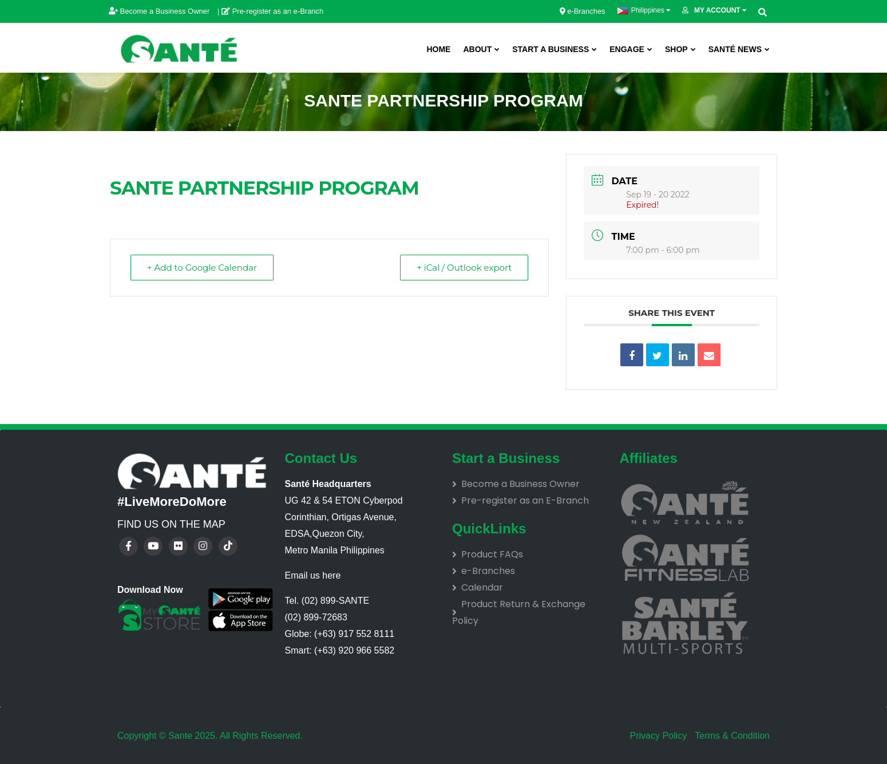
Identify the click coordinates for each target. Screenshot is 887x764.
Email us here (313, 575)
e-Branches (582, 11)
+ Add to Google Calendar (202, 267)
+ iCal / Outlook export (464, 267)
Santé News (735, 49)
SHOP (676, 49)
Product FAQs (492, 554)
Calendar (482, 587)
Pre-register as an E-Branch (525, 500)
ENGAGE (626, 49)
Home (438, 49)
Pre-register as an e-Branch (272, 11)
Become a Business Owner (160, 11)
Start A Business (550, 49)
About (477, 49)
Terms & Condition (731, 736)
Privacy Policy (658, 736)
